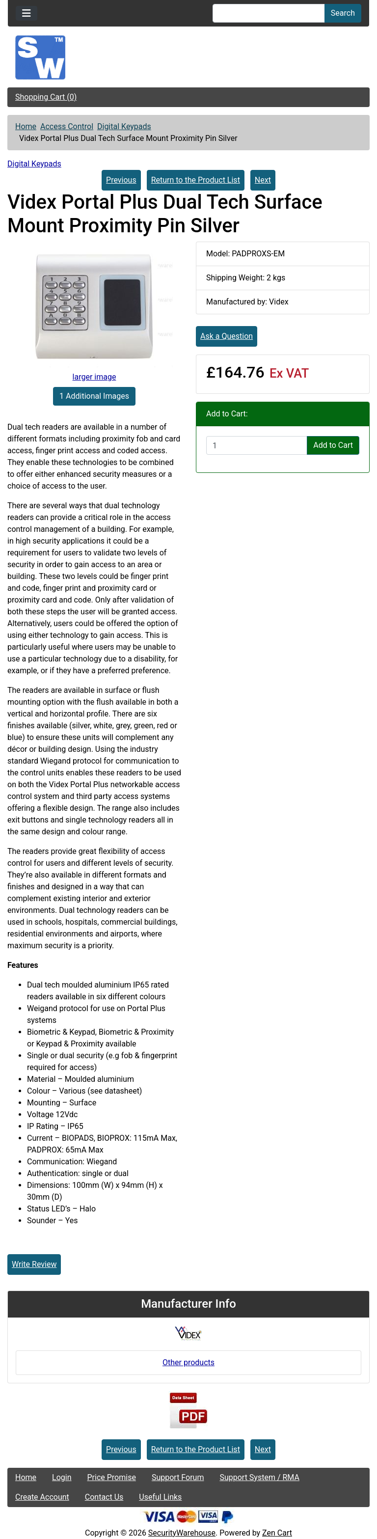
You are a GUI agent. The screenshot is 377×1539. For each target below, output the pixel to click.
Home (25, 126)
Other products (188, 1362)
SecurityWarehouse (181, 1533)
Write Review (34, 1264)
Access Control (66, 126)
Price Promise (111, 1477)
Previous (121, 180)
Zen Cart (277, 1533)
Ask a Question (226, 336)
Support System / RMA (259, 1477)
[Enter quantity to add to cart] (256, 445)
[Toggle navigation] (26, 13)
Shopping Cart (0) (46, 97)
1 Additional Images (94, 396)
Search (343, 13)
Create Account (42, 1497)
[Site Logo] (188, 57)
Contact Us (104, 1497)
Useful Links (160, 1497)
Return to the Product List (195, 180)
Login (61, 1477)
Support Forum (178, 1477)
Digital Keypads (124, 126)
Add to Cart (333, 445)
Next (263, 180)
